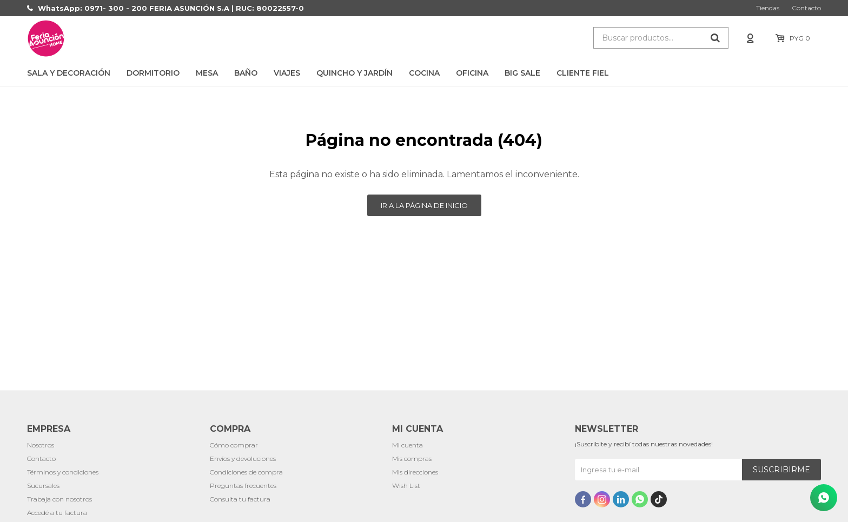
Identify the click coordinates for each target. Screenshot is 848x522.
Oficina (472, 73)
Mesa (207, 73)
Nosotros (40, 445)
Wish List (406, 485)
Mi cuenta (407, 445)
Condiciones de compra (246, 472)
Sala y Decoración (68, 73)
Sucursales (43, 485)
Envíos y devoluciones (243, 458)
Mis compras (412, 458)
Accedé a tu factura (57, 512)
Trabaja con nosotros (59, 499)
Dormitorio (153, 73)
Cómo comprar (234, 445)
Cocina (424, 73)
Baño (245, 73)
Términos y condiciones (62, 472)
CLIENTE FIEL (582, 73)
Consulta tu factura (240, 499)
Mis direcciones (415, 472)
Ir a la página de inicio (424, 205)
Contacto (806, 8)
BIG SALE (522, 73)
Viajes (287, 73)
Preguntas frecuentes (243, 485)
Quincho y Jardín (354, 73)
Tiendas (767, 8)
